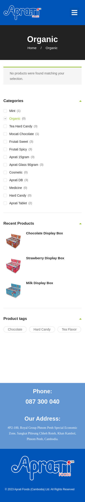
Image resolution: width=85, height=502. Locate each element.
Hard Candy (17, 195)
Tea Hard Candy (20, 126)
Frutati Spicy (18, 149)
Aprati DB (16, 180)
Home (31, 48)
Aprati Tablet (18, 203)
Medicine (15, 188)
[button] (75, 13)
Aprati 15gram (19, 157)
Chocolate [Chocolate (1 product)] (15, 329)
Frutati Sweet (18, 141)
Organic (14, 118)
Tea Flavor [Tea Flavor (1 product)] (69, 329)
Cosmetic (15, 172)
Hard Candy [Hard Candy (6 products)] (42, 329)
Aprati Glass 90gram (23, 165)
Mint (12, 111)
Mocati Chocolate (21, 134)
